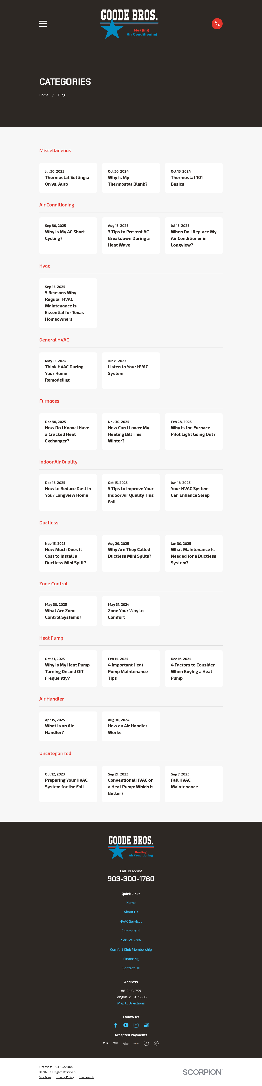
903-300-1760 (131, 878)
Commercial (131, 930)
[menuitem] (45, 1077)
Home (131, 902)
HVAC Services (131, 921)
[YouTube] (125, 1025)
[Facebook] (115, 1025)
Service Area (131, 940)
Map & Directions (131, 1003)
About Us (131, 912)
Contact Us (131, 968)
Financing (131, 959)
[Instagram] (136, 1025)
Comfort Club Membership (131, 949)
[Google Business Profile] (146, 1025)
